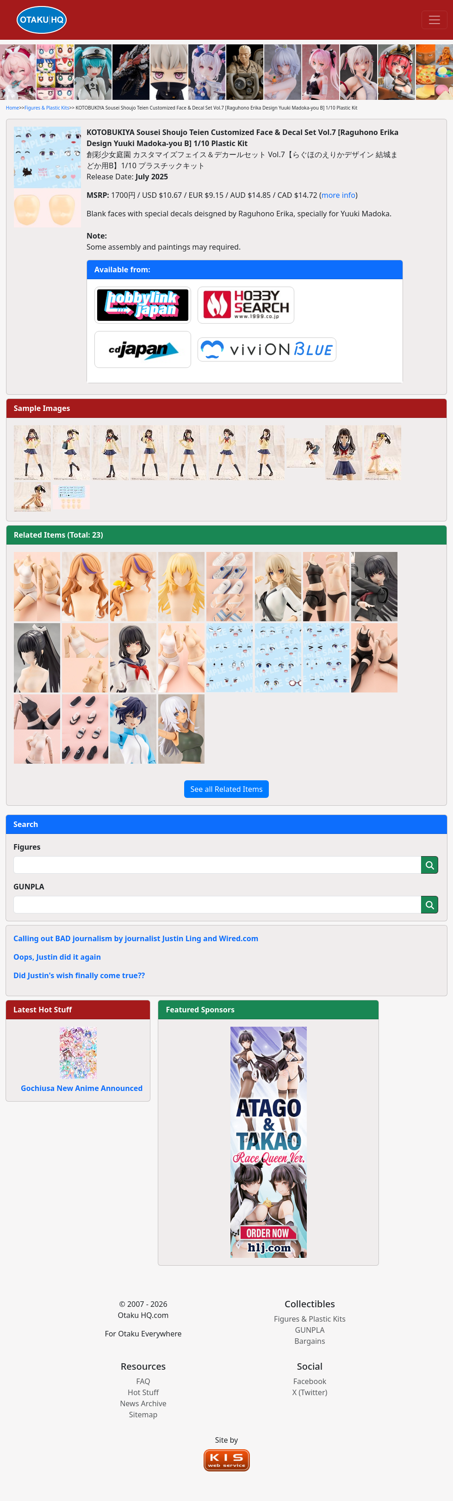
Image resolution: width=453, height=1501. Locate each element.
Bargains (309, 1341)
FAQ (143, 1381)
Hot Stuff (143, 1392)
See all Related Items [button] (226, 789)
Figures (27, 847)
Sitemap (143, 1414)
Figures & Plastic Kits (47, 107)
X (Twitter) (310, 1392)
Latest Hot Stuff (42, 1010)
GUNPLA (28, 887)
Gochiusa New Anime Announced (82, 1088)
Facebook (310, 1381)
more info (338, 195)
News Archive (143, 1403)
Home (12, 107)
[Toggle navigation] (434, 20)
